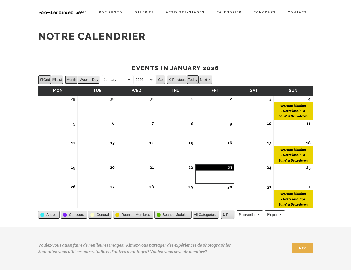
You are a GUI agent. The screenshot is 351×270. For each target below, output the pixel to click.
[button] (49, 215)
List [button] (57, 80)
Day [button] (95, 80)
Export (275, 215)
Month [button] (71, 80)
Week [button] (84, 80)
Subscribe (250, 215)
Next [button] (205, 80)
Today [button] (192, 80)
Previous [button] (176, 80)
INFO (302, 248)
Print (227, 215)
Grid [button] (44, 80)
